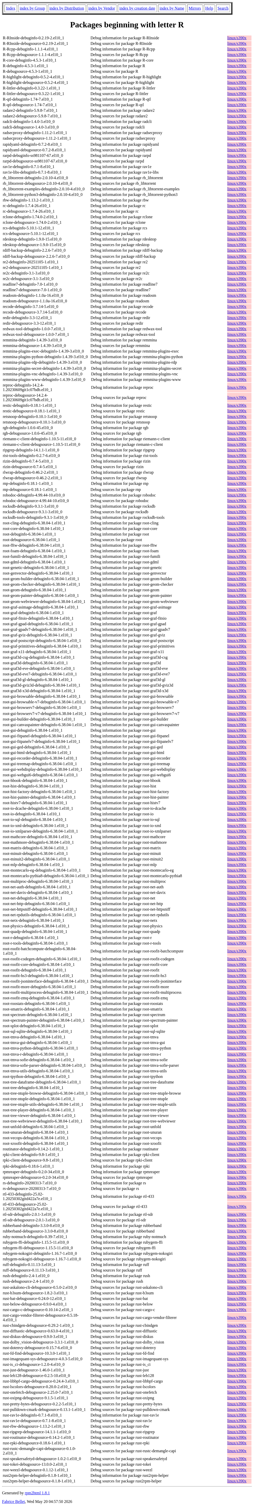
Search (223, 8)
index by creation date (137, 8)
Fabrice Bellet (13, 1501)
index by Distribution (66, 8)
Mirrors (195, 8)
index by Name (172, 8)
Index (10, 8)
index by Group (32, 8)
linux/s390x (237, 38)
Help (209, 8)
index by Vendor (101, 8)
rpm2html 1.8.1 (37, 1493)
